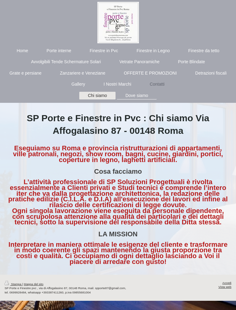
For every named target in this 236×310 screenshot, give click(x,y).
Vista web (224, 287)
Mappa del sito (34, 284)
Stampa (13, 284)
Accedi (226, 283)
